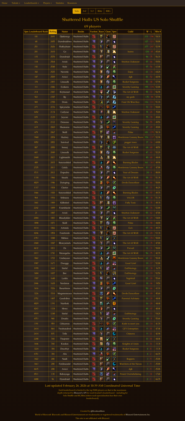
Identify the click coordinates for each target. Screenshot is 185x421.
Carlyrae (64, 112)
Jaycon (64, 117)
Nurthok (65, 303)
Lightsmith (64, 157)
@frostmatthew (98, 411)
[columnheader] (36, 31)
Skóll (64, 132)
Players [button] (47, 3)
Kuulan (64, 343)
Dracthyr (64, 348)
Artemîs (65, 228)
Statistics (60, 3)
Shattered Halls (80, 36)
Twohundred (64, 328)
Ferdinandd (64, 364)
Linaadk (65, 82)
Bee (64, 273)
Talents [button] (16, 3)
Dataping (64, 182)
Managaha (64, 253)
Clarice (64, 187)
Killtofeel (64, 202)
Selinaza (65, 197)
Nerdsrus (64, 283)
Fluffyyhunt (64, 46)
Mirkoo (64, 238)
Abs (65, 354)
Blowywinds (65, 243)
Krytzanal (65, 92)
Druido (64, 318)
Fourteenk (65, 233)
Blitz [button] (100, 11)
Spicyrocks (65, 107)
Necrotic (65, 72)
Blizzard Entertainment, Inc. (138, 414)
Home (4, 3)
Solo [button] (77, 11)
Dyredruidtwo (65, 41)
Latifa (65, 278)
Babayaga (65, 374)
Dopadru (64, 172)
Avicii (64, 61)
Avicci (65, 77)
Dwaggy (65, 263)
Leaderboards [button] (31, 3)
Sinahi (65, 177)
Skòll (64, 223)
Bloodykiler (64, 218)
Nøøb (64, 359)
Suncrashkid (65, 162)
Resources (72, 3)
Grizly (65, 167)
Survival (65, 142)
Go (64, 51)
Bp (64, 97)
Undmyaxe (64, 258)
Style (64, 66)
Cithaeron (65, 323)
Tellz (64, 333)
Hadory (64, 137)
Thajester (64, 338)
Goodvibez (64, 298)
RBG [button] (108, 11)
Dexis (64, 102)
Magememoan (65, 293)
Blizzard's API (80, 393)
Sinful (64, 268)
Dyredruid (65, 56)
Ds (64, 248)
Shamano (64, 127)
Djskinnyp (65, 36)
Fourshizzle (64, 208)
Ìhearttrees (64, 288)
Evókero (65, 87)
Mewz (65, 308)
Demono (65, 122)
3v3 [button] (92, 11)
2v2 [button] (84, 11)
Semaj (65, 147)
